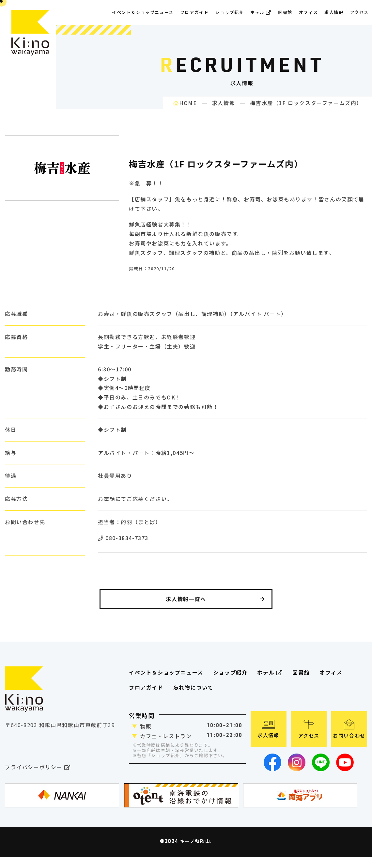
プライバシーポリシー (37, 767)
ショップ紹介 (229, 12)
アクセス (359, 12)
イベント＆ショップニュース (143, 12)
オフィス (308, 12)
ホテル (260, 12)
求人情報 (333, 12)
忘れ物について (193, 687)
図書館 (285, 12)
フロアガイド (146, 687)
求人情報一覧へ (215, 599)
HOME (185, 103)
